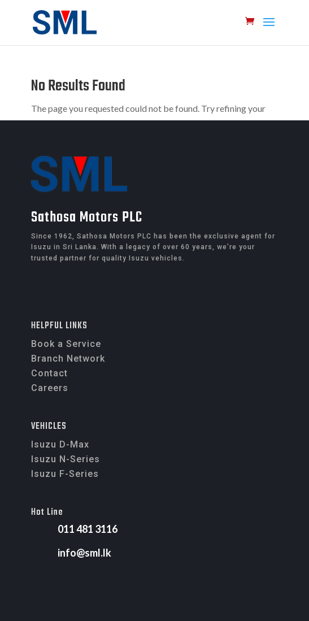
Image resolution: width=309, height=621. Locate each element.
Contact (49, 373)
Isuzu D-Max (60, 444)
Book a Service (66, 343)
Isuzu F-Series (65, 473)
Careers (49, 388)
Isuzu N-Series (65, 459)
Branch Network (68, 358)
